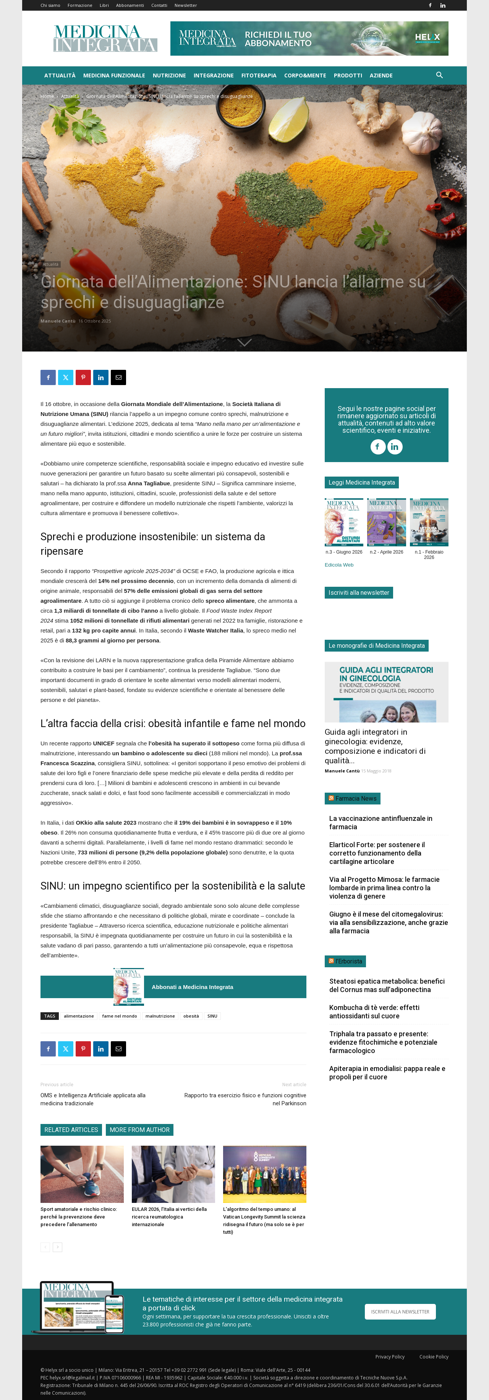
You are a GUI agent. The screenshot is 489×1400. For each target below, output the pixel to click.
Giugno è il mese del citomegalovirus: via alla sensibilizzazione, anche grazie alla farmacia (388, 922)
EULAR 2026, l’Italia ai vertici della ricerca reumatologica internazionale (169, 1216)
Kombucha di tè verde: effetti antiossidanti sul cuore (374, 1011)
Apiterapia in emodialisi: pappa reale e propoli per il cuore (387, 1072)
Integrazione (214, 75)
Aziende (381, 75)
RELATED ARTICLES (71, 1129)
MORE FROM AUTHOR (140, 1129)
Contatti (159, 5)
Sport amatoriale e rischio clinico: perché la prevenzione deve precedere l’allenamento (78, 1216)
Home (47, 96)
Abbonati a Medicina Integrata (192, 987)
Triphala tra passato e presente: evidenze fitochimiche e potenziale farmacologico (383, 1042)
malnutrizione (160, 1016)
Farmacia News (356, 798)
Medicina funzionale (114, 75)
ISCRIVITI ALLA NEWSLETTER (400, 1311)
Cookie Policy (434, 1356)
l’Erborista (348, 961)
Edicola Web (339, 565)
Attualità (60, 75)
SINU (212, 1016)
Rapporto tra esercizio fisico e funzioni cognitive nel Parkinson (245, 1099)
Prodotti (348, 75)
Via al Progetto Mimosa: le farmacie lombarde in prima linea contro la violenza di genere (384, 887)
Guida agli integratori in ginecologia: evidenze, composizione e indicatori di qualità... (375, 746)
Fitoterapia (259, 75)
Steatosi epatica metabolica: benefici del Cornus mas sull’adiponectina (387, 985)
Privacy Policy (390, 1356)
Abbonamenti (130, 5)
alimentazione (79, 1016)
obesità (191, 1016)
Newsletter (186, 5)
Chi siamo (50, 5)
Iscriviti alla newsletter (359, 592)
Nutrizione (169, 75)
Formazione (80, 5)
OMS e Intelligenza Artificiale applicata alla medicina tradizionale (93, 1099)
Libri (104, 5)
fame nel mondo (119, 1016)
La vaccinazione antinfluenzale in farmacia (380, 822)
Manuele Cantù (58, 321)
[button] (439, 76)
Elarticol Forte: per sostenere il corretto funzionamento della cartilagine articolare (377, 853)
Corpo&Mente (305, 75)
